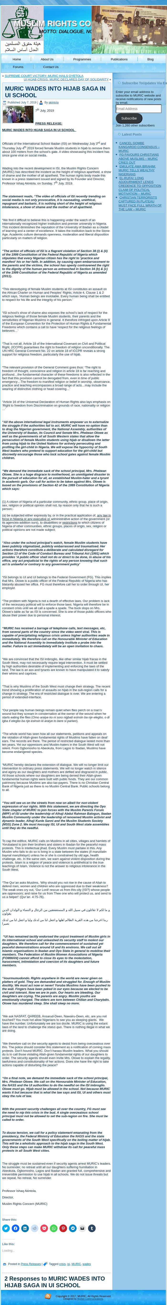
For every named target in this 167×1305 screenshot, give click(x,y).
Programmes (82, 59)
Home (17, 59)
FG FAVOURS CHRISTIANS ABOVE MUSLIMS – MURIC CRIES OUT (139, 158)
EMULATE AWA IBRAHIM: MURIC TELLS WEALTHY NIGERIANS (137, 170)
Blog (150, 59)
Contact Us (50, 67)
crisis (62, 1264)
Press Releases (31, 1264)
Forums (18, 67)
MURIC (76, 1264)
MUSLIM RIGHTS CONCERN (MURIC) (83, 23)
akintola (53, 102)
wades (87, 1264)
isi (68, 1264)
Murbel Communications (90, 1299)
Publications (119, 59)
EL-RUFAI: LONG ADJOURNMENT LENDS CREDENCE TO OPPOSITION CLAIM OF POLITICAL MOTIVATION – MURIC (140, 185)
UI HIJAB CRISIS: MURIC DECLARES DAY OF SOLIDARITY (66, 79)
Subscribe (129, 118)
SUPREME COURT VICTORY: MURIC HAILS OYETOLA (44, 76)
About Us (47, 59)
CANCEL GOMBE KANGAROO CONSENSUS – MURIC (139, 147)
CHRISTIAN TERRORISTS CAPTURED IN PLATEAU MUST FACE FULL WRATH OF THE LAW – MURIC (140, 203)
